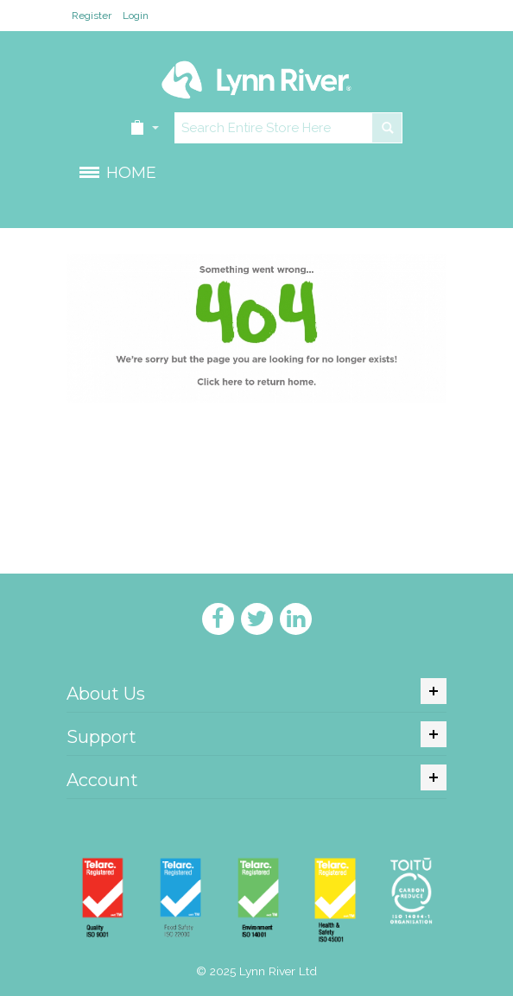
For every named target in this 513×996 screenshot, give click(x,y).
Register (91, 16)
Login (136, 16)
